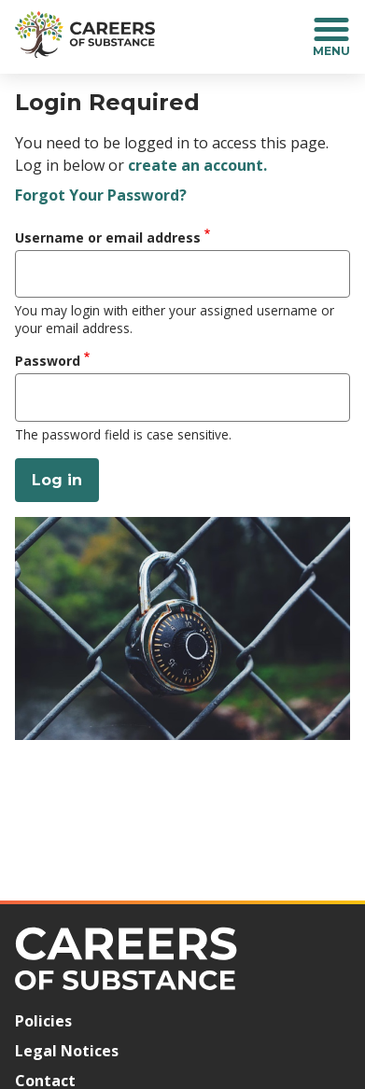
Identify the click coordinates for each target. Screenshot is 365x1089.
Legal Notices (67, 1050)
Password (47, 361)
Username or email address (108, 237)
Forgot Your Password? (101, 195)
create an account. (197, 165)
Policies (43, 1021)
